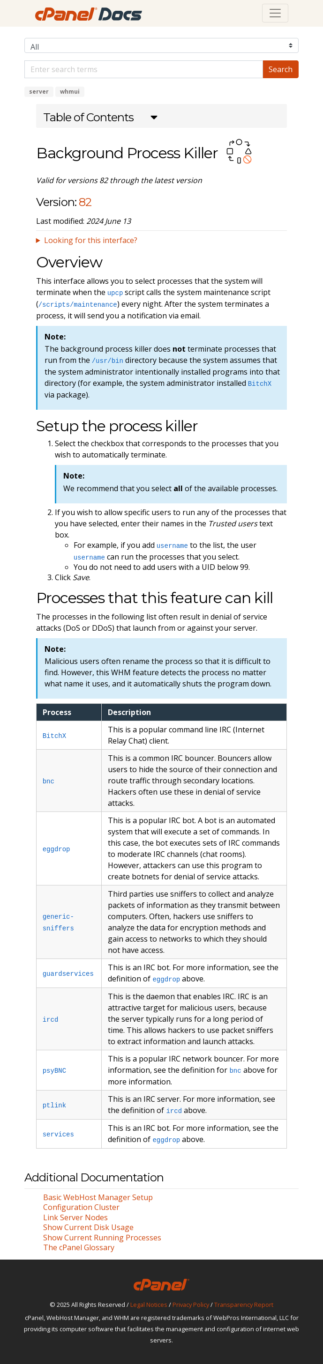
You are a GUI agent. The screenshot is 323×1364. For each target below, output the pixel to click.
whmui (70, 92)
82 (85, 202)
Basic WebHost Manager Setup (98, 1197)
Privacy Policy (191, 1304)
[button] (100, 118)
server (39, 92)
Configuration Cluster (81, 1207)
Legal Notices (148, 1304)
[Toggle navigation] (275, 13)
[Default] (143, 69)
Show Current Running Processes (102, 1237)
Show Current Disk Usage (88, 1227)
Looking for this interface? (90, 240)
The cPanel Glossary (78, 1247)
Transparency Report (243, 1304)
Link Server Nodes (75, 1217)
